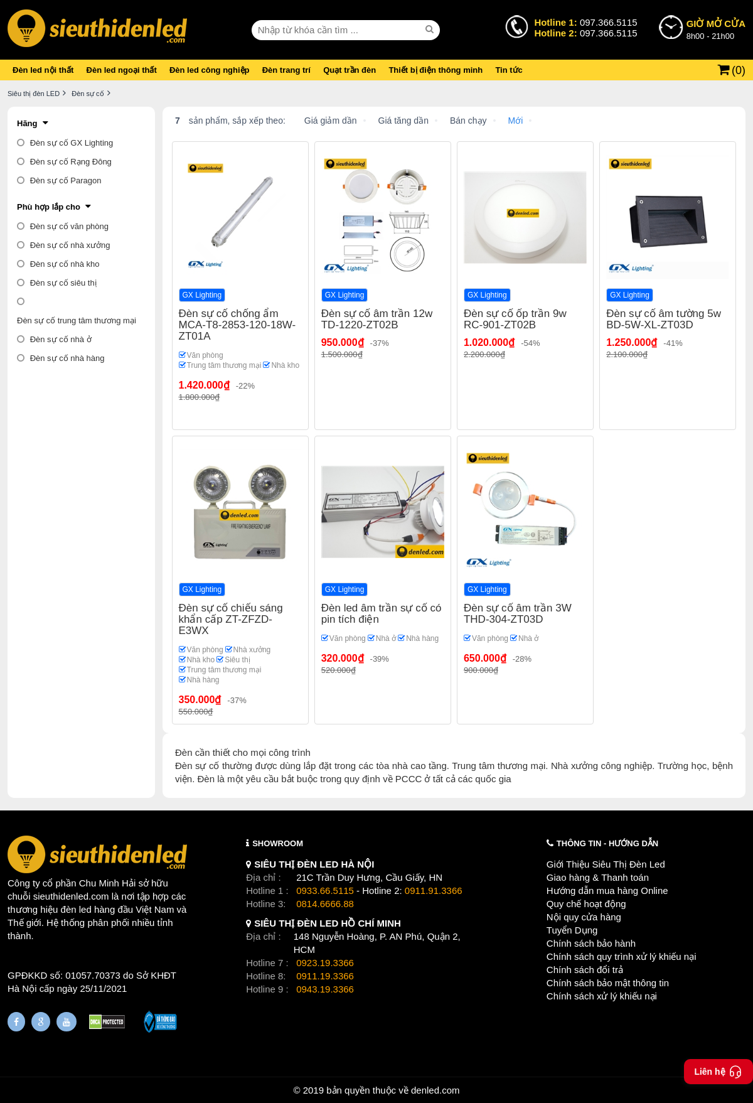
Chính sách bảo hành (591, 943)
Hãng (27, 123)
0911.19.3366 (325, 976)
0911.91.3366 (433, 890)
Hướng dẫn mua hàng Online (607, 890)
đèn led (76, 909)
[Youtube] (66, 1021)
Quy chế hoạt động (586, 903)
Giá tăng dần (403, 121)
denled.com (435, 1090)
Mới (515, 121)
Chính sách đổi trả (585, 969)
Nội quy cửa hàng (584, 917)
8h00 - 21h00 (715, 29)
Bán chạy (468, 121)
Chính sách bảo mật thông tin (608, 982)
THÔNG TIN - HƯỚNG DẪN (607, 843)
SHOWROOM (277, 843)
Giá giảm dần (330, 121)
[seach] (431, 29)
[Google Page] (40, 1021)
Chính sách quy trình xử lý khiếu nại (622, 956)
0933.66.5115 (325, 890)
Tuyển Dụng (572, 930)
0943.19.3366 (325, 989)
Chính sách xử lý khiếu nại (602, 996)
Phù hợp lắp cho (48, 207)
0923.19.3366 (325, 962)
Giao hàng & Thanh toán (598, 877)
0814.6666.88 (325, 903)
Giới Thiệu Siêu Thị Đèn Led (606, 864)
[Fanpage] (16, 1021)
